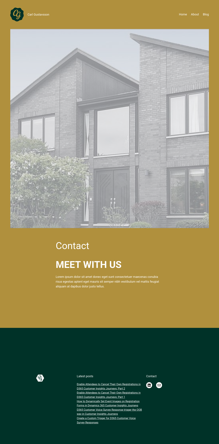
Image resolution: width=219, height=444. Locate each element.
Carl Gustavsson (38, 14)
